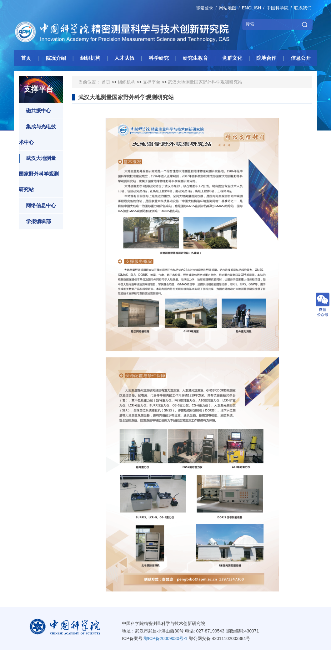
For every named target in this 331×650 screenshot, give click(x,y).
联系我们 (303, 7)
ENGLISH (251, 7)
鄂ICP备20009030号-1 (166, 638)
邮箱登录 (204, 7)
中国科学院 (277, 7)
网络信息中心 (37, 205)
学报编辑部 (35, 221)
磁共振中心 (35, 110)
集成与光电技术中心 (37, 133)
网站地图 (227, 7)
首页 (106, 81)
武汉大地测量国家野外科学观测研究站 (39, 173)
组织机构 (126, 81)
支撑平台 (151, 81)
